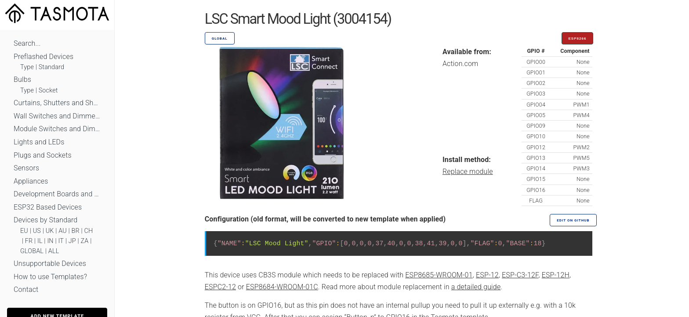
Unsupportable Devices (50, 263)
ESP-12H (555, 275)
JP (72, 241)
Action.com (460, 63)
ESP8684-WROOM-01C (282, 287)
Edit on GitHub (573, 220)
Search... (27, 43)
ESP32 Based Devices (48, 207)
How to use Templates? (50, 277)
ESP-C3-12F (520, 275)
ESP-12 (487, 275)
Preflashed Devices (43, 56)
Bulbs (22, 79)
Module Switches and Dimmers (57, 129)
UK (50, 231)
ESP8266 (578, 39)
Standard (51, 67)
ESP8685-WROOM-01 (438, 275)
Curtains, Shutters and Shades (57, 103)
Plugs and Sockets (43, 155)
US (37, 231)
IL (40, 241)
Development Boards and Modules (57, 194)
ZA (84, 241)
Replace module (467, 171)
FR (29, 241)
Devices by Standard (45, 220)
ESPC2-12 (220, 287)
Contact (26, 289)
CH (88, 231)
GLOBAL (32, 251)
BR (76, 231)
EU (24, 231)
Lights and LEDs (39, 142)
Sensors (26, 168)
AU (62, 231)
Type (27, 67)
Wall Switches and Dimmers (57, 116)
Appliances (31, 181)
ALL (53, 251)
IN (50, 241)
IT (61, 241)
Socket (48, 90)
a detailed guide (476, 287)
